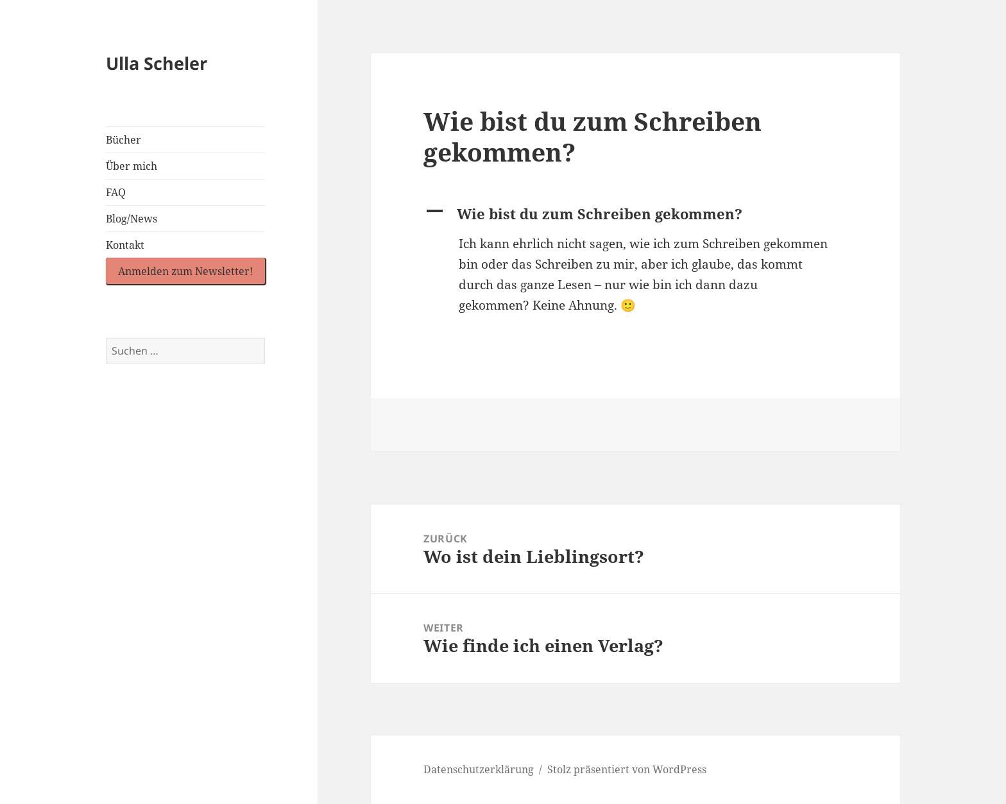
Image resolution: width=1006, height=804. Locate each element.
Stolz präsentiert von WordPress (626, 769)
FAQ (116, 192)
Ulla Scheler (156, 63)
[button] (635, 214)
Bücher (123, 140)
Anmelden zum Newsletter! (185, 271)
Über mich (131, 166)
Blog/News (131, 219)
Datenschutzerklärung (478, 769)
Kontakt (125, 245)
